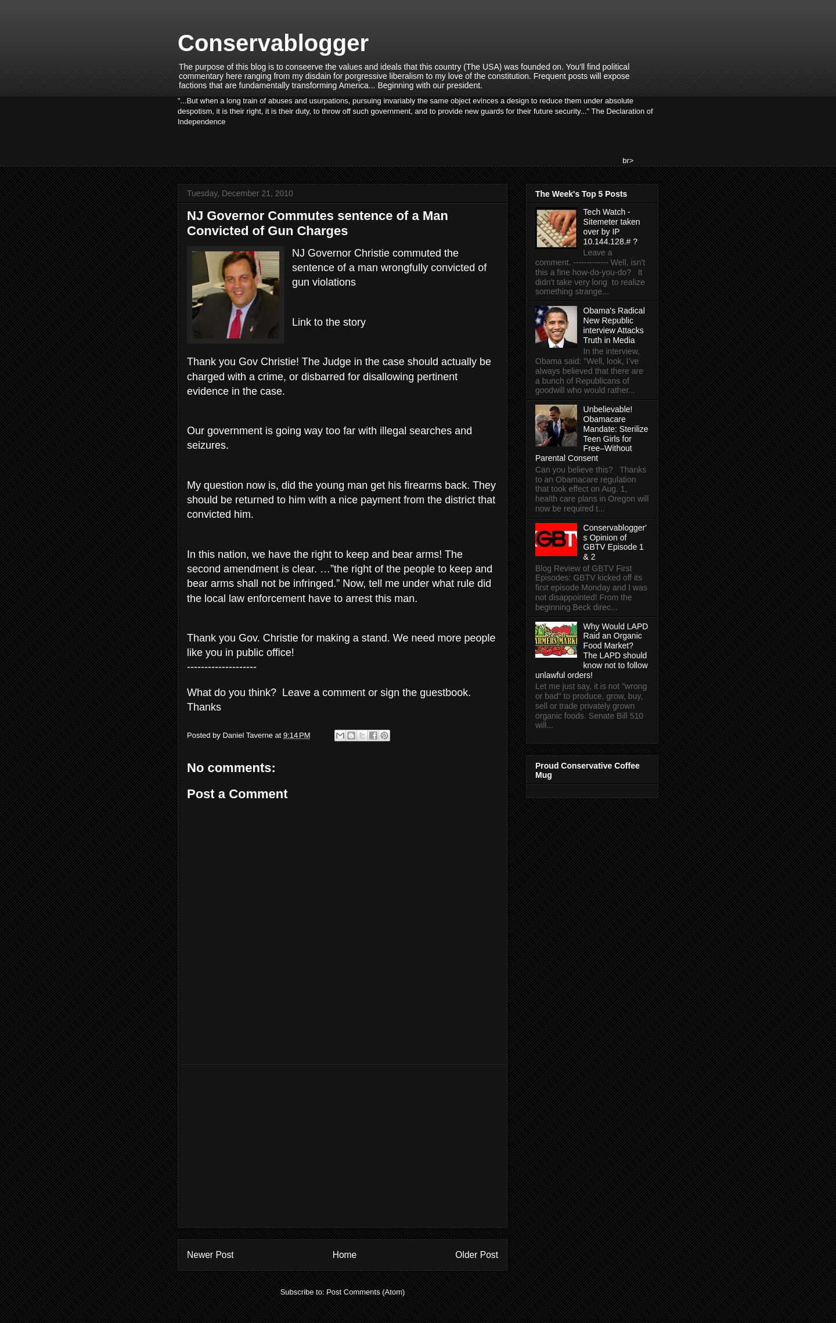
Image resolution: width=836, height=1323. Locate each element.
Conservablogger (273, 43)
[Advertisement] (342, 1146)
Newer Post (210, 1255)
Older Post (476, 1255)
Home (345, 1255)
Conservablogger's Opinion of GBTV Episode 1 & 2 (615, 542)
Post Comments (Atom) (365, 1292)
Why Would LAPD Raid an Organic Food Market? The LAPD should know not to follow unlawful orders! (591, 651)
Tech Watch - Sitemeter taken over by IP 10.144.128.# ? (611, 226)
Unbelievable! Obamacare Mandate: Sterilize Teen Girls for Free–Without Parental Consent (591, 434)
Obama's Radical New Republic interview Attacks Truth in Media (614, 325)
